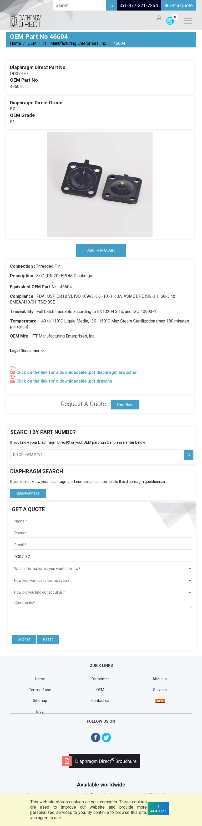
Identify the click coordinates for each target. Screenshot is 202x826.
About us (160, 679)
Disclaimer (100, 679)
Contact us (100, 700)
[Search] (111, 5)
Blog (40, 711)
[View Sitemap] (160, 700)
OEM (32, 43)
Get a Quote (178, 5)
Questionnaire (28, 493)
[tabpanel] (100, 184)
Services (160, 690)
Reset (48, 639)
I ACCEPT (158, 808)
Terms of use (40, 690)
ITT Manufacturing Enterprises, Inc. (75, 43)
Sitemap (40, 700)
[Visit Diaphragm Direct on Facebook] (95, 737)
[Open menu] (188, 20)
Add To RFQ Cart (101, 250)
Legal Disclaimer (27, 351)
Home (15, 43)
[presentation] (42, 619)
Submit (24, 639)
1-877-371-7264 (139, 5)
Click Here (125, 405)
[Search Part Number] (189, 454)
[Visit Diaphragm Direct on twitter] (106, 737)
